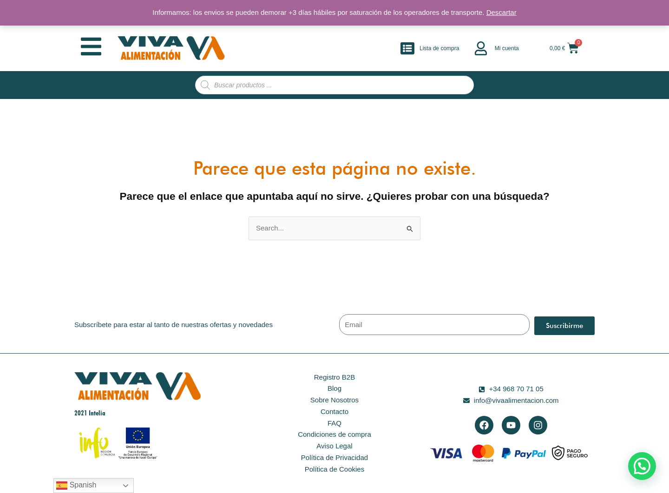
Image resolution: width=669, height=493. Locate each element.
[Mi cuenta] (481, 48)
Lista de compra (439, 48)
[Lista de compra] (407, 48)
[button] (642, 466)
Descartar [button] (501, 12)
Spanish (76, 485)
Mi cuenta (507, 48)
